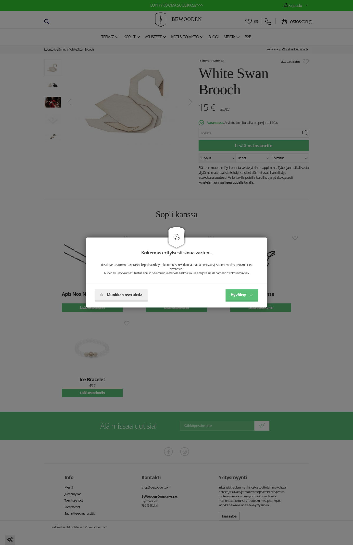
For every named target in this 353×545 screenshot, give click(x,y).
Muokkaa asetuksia (121, 294)
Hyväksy (242, 294)
